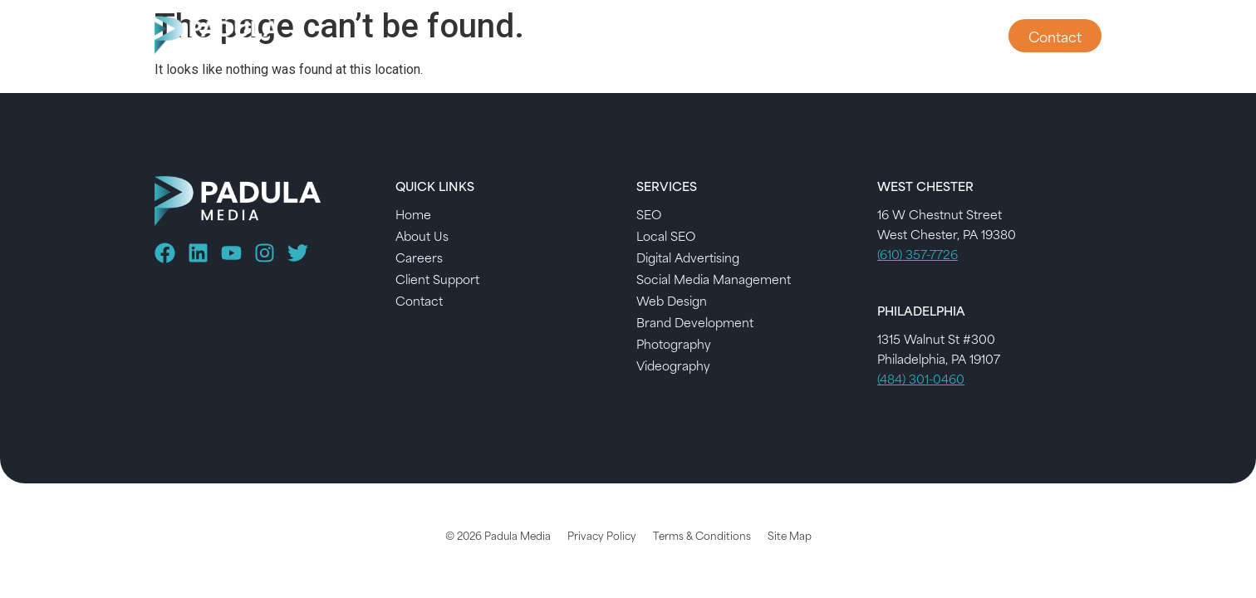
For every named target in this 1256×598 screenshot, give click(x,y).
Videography (673, 365)
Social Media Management (713, 278)
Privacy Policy (601, 535)
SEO (648, 213)
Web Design (671, 300)
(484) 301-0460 (920, 378)
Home (413, 213)
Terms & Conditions (702, 535)
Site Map (790, 535)
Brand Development (694, 321)
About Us (832, 36)
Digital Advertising (687, 257)
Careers (419, 257)
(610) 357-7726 (917, 253)
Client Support (935, 36)
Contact (419, 300)
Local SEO (665, 235)
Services (738, 36)
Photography (673, 343)
